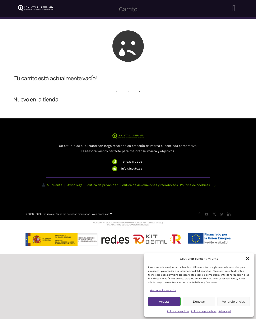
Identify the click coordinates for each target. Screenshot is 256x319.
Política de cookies (178, 311)
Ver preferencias (233, 301)
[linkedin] (229, 214)
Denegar (199, 301)
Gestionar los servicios (163, 290)
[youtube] (206, 214)
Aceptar (164, 301)
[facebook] (199, 214)
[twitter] (214, 214)
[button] (248, 259)
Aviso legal (225, 311)
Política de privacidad (204, 311)
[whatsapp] (221, 214)
